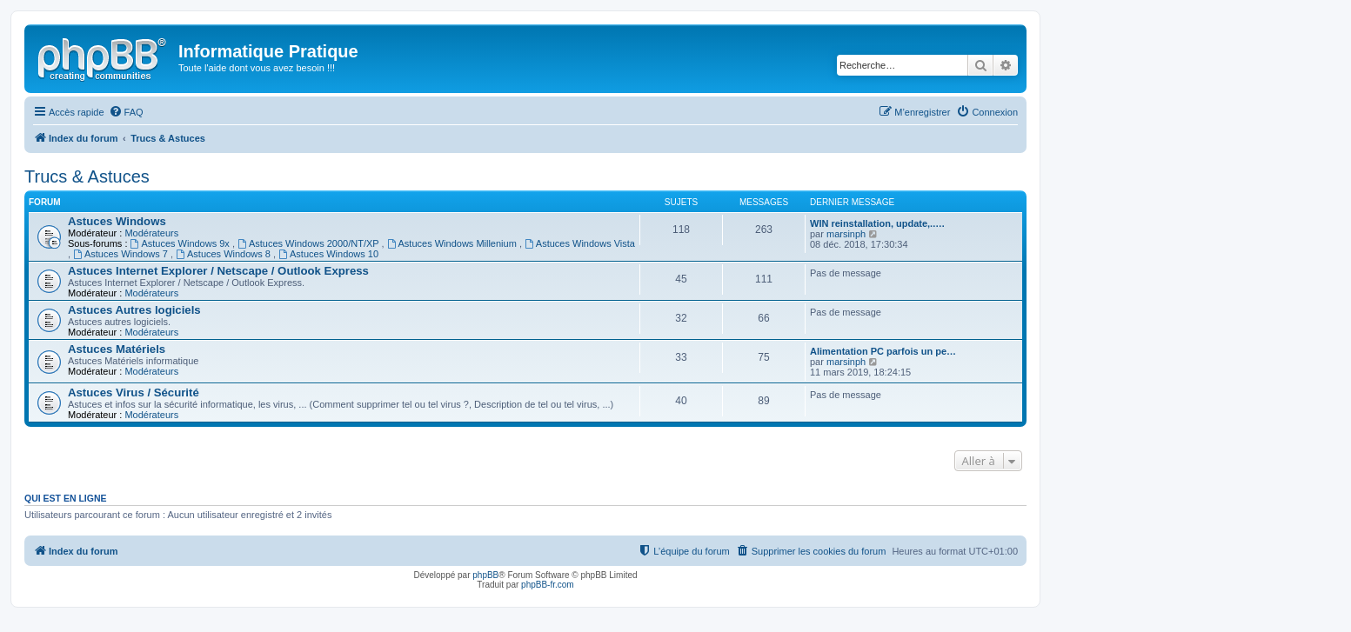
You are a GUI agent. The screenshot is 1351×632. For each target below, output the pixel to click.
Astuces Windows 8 (224, 254)
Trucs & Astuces (87, 176)
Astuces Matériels (116, 349)
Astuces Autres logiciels (134, 309)
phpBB (485, 575)
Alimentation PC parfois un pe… (883, 351)
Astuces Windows (117, 221)
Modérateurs (151, 233)
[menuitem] (126, 112)
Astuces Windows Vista (580, 243)
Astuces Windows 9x (181, 243)
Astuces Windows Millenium (453, 243)
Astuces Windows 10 (328, 254)
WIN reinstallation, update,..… (877, 223)
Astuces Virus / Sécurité (133, 392)
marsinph (846, 234)
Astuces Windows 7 (122, 254)
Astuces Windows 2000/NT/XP (309, 243)
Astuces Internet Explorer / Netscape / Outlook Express (218, 270)
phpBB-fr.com (547, 584)
